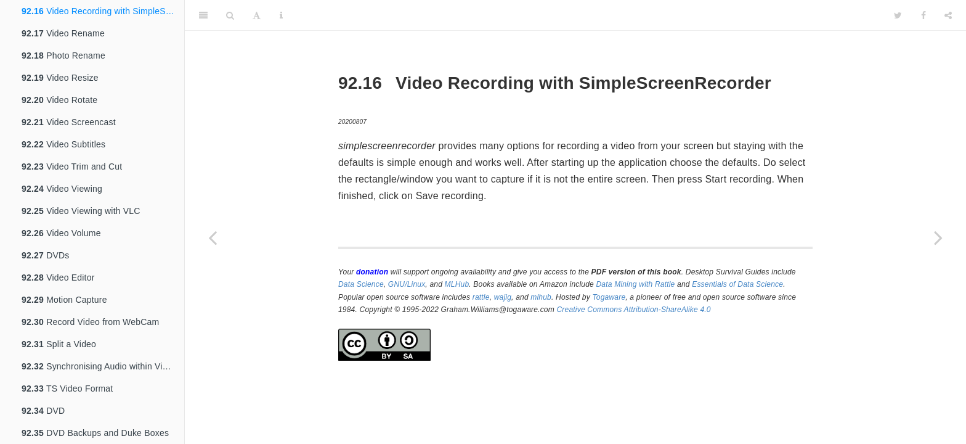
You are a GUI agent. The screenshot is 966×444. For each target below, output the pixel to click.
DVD (43, 411)
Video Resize (60, 78)
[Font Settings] (256, 15)
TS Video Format (67, 388)
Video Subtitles (63, 144)
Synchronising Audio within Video (99, 366)
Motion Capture (64, 300)
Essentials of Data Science (737, 284)
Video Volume (61, 233)
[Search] (230, 15)
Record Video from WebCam (90, 322)
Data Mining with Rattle (635, 284)
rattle (481, 297)
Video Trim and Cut (72, 166)
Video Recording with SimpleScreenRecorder (103, 11)
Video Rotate (59, 100)
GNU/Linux (407, 284)
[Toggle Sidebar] (203, 15)
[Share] (948, 15)
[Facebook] (923, 15)
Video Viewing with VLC (81, 211)
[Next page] (938, 237)
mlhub (540, 297)
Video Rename (63, 33)
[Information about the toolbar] (281, 15)
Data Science (361, 284)
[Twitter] (898, 15)
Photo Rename (63, 55)
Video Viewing (62, 189)
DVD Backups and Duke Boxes (95, 433)
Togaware (608, 297)
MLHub (457, 284)
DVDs (46, 255)
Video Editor (58, 277)
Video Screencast (69, 122)
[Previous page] (212, 237)
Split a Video (59, 344)
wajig (502, 297)
